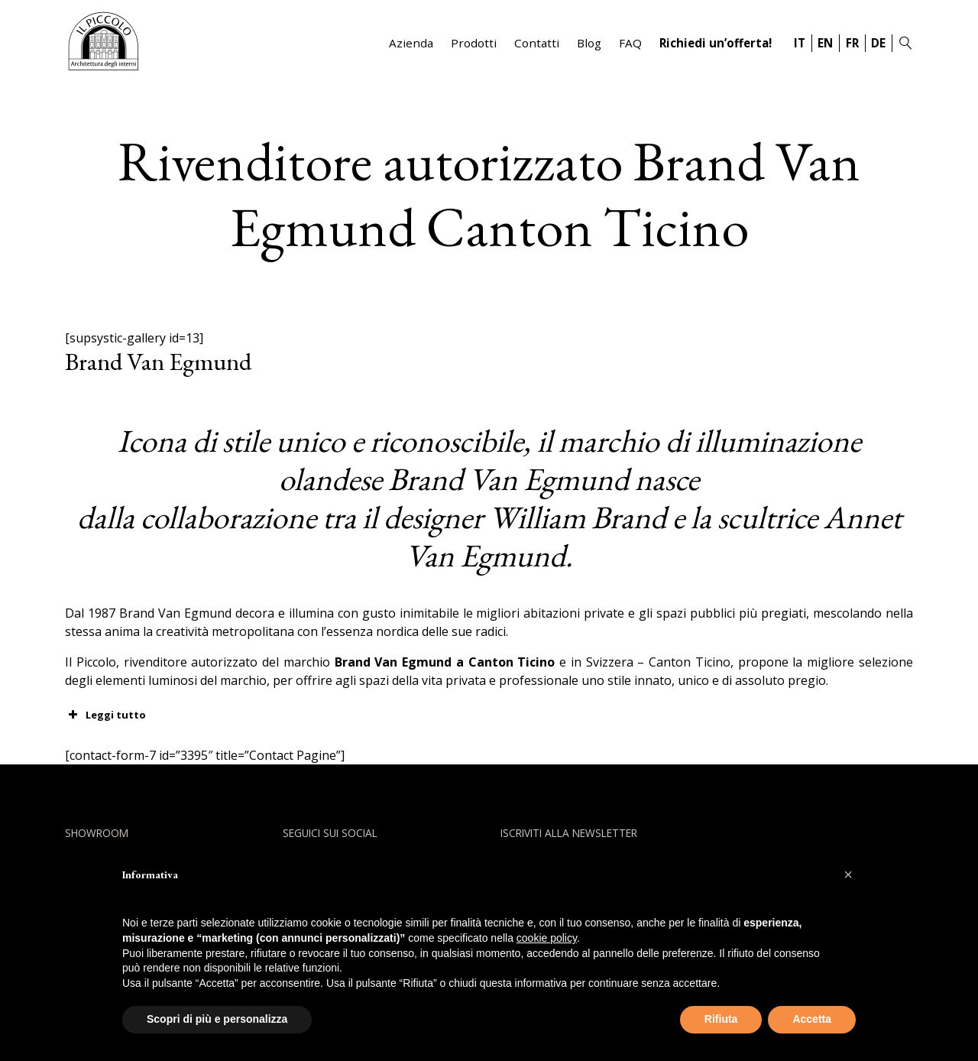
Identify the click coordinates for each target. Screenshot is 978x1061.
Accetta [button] (811, 1019)
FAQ (630, 42)
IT (799, 42)
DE (878, 42)
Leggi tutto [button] (105, 714)
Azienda (411, 42)
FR (852, 42)
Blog (589, 42)
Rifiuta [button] (721, 1019)
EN (825, 42)
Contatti (536, 42)
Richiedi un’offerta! (715, 42)
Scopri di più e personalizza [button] (217, 1019)
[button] (848, 874)
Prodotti (474, 42)
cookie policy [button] (547, 938)
